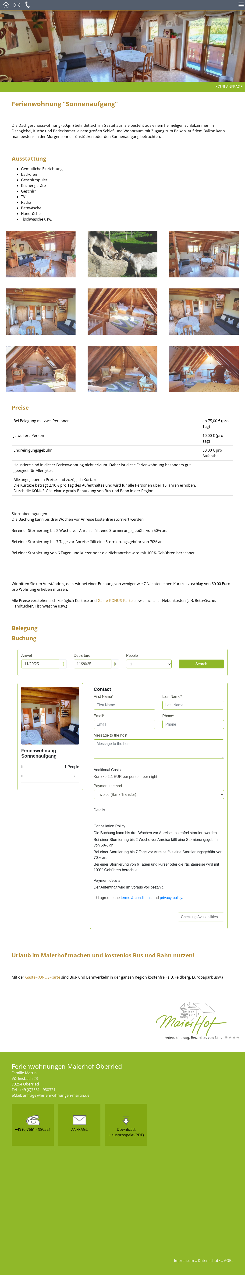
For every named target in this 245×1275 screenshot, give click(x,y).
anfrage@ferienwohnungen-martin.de (56, 1095)
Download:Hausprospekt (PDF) (126, 1126)
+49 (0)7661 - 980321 (33, 1123)
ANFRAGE (79, 1123)
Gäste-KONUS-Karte (115, 600)
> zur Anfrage (229, 86)
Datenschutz (209, 1260)
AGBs (228, 1260)
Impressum (184, 1260)
